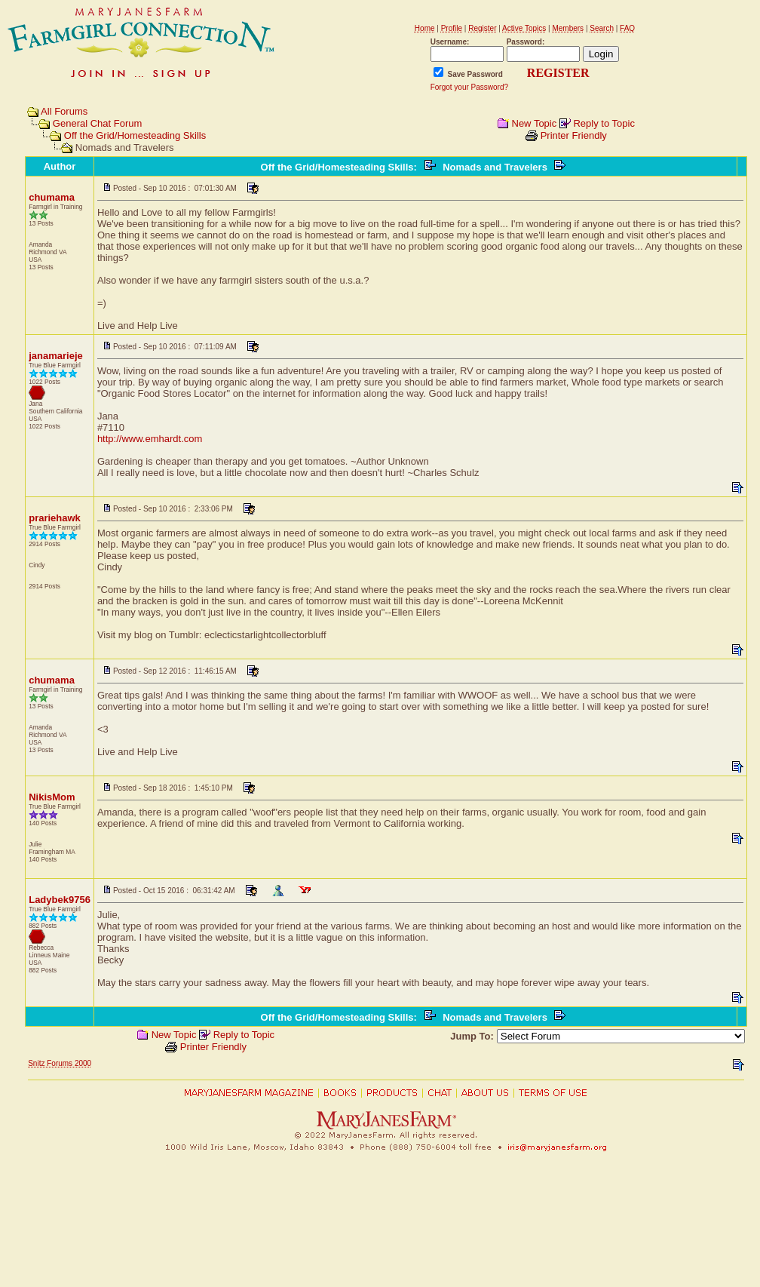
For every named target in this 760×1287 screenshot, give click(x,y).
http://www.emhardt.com (149, 438)
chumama (52, 197)
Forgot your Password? (469, 87)
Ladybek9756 (59, 899)
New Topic (534, 123)
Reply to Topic (603, 123)
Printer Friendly (574, 135)
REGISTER (558, 72)
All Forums (64, 111)
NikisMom (52, 797)
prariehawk (55, 518)
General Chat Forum (97, 123)
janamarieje (56, 355)
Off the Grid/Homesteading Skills (135, 135)
